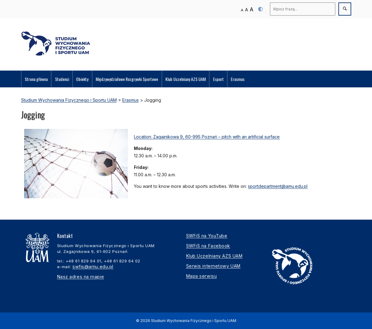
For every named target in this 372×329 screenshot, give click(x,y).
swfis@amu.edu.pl (92, 266)
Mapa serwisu (201, 276)
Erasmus (238, 79)
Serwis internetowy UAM (213, 266)
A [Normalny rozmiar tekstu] (242, 10)
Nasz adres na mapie (80, 276)
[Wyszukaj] (303, 9)
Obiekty (82, 79)
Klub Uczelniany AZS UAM (185, 79)
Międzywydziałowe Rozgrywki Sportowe (127, 79)
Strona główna (36, 79)
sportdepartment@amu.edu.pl (278, 186)
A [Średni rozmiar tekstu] (246, 9)
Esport (218, 79)
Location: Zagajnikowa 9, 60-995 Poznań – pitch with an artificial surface (207, 136)
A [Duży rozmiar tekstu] (251, 9)
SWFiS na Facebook (208, 245)
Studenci (62, 79)
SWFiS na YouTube (206, 235)
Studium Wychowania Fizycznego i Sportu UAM (193, 320)
